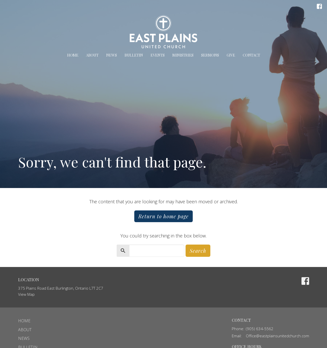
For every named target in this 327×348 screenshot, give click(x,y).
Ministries (182, 55)
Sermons (210, 55)
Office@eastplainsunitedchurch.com (277, 335)
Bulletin (134, 55)
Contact (251, 55)
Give (231, 55)
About (92, 55)
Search (198, 250)
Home (72, 55)
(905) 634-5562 (259, 328)
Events (158, 55)
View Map (26, 294)
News (111, 55)
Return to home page (163, 216)
